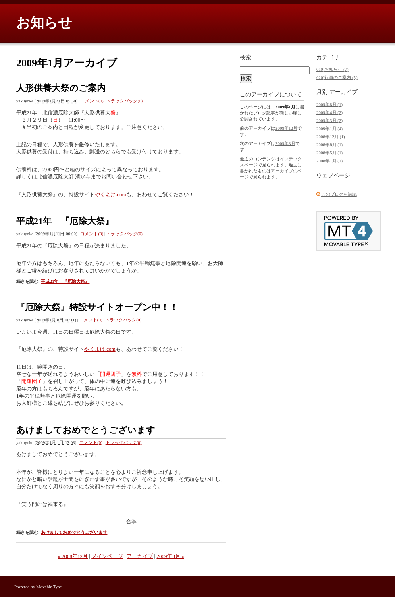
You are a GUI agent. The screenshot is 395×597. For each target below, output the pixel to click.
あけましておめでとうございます (85, 430)
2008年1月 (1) (329, 160)
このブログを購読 (339, 194)
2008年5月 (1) (329, 152)
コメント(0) (92, 100)
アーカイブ (140, 556)
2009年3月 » (170, 556)
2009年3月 (285, 143)
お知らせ (44, 22)
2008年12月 (286, 128)
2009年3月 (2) (329, 120)
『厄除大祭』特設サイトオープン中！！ (97, 307)
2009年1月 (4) (329, 128)
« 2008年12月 (73, 556)
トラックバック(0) (124, 100)
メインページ (107, 556)
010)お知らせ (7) (332, 69)
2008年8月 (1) (329, 144)
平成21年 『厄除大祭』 (65, 221)
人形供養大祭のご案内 (61, 88)
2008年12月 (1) (330, 136)
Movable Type (49, 586)
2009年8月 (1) (329, 104)
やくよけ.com (110, 194)
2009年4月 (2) (329, 112)
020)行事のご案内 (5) (337, 77)
